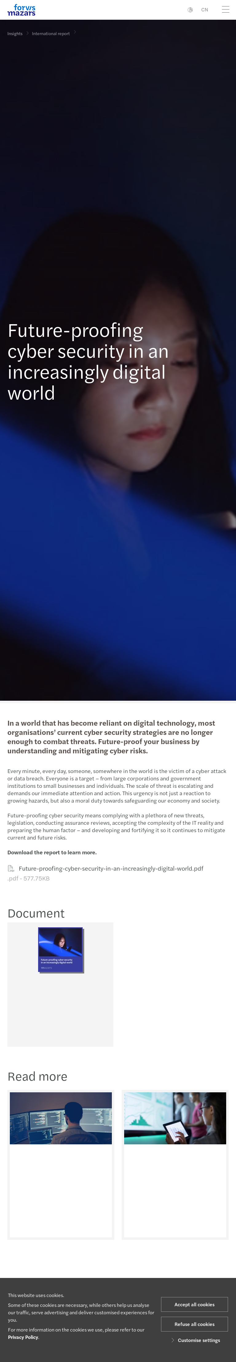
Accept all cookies (194, 1304)
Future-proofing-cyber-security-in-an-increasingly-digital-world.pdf (105, 873)
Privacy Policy (23, 1336)
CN (204, 9)
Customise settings (194, 1340)
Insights (14, 33)
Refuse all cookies (194, 1324)
